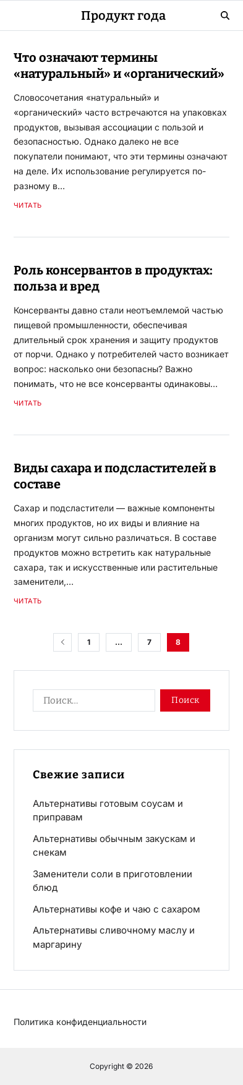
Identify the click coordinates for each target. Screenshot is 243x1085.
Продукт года (123, 15)
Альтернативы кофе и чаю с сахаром (116, 909)
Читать (28, 205)
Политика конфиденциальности (80, 1021)
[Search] (225, 15)
